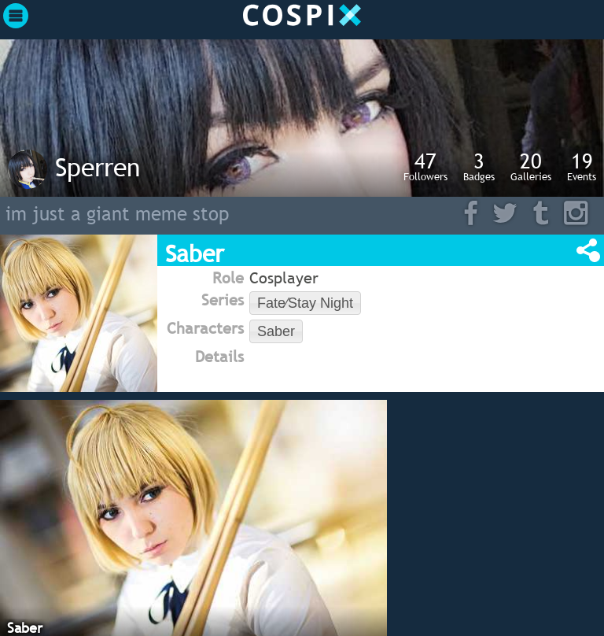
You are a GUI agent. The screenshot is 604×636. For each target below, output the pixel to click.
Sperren (97, 167)
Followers (425, 166)
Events (581, 166)
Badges (479, 166)
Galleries (530, 166)
